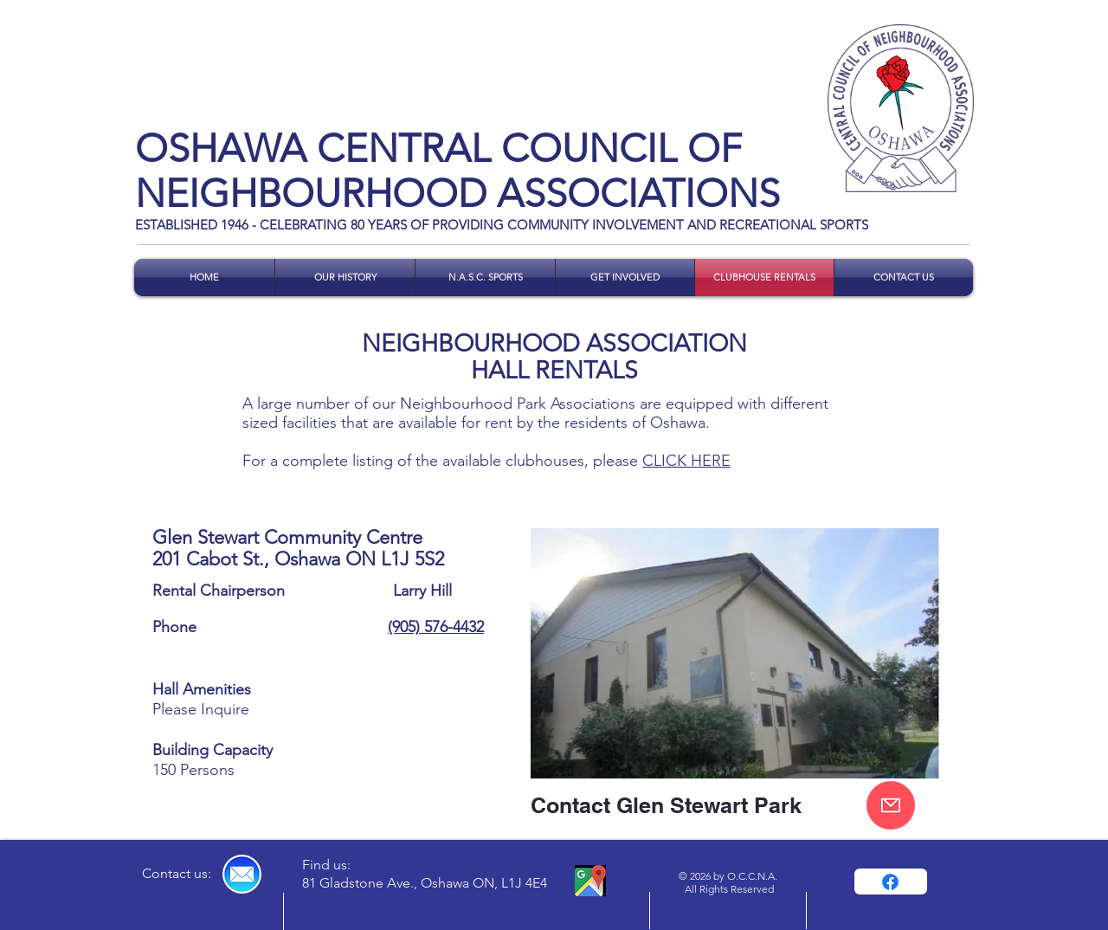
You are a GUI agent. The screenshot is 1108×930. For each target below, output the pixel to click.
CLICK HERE (686, 460)
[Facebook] (890, 882)
